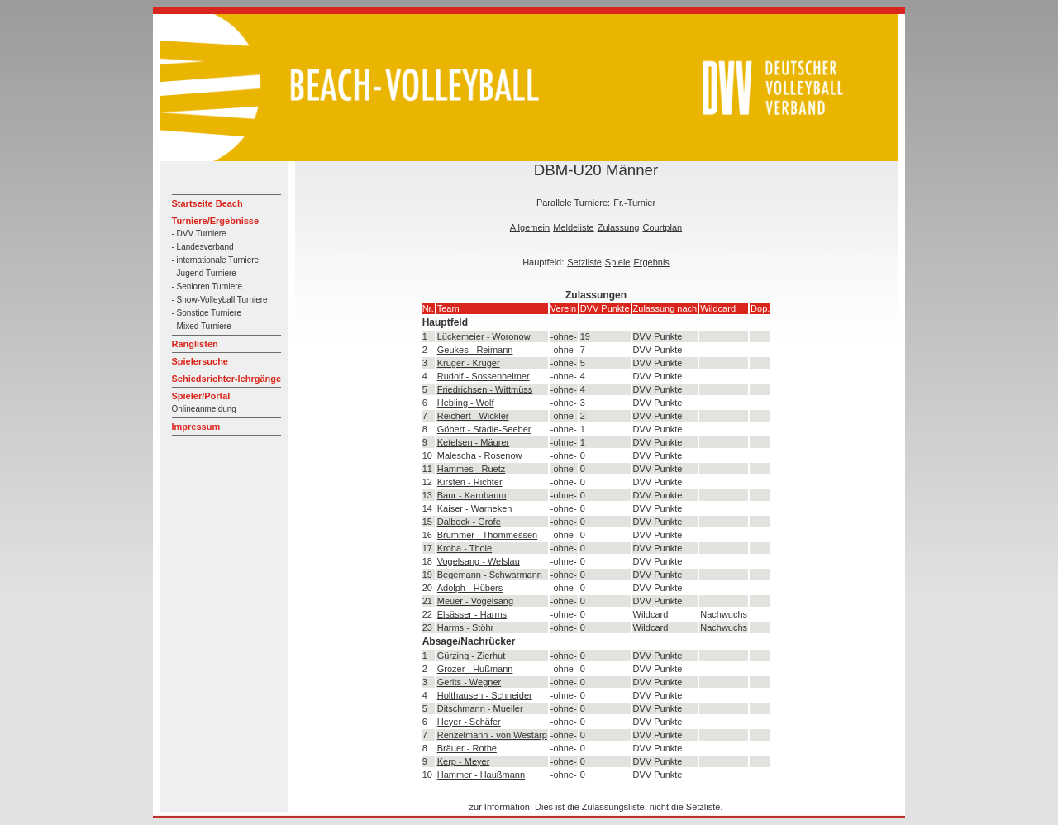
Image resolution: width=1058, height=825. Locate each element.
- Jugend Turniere (204, 273)
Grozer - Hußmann (475, 669)
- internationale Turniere (216, 260)
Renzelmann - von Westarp (492, 735)
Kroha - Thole (464, 548)
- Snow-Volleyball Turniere (220, 299)
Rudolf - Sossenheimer (483, 376)
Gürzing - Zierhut (471, 655)
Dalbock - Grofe (469, 522)
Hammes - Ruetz (471, 469)
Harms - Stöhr (465, 627)
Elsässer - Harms (472, 614)
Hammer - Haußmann (481, 775)
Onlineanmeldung (204, 408)
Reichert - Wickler (473, 416)
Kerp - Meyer (463, 761)
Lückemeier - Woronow (484, 336)
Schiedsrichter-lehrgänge (227, 379)
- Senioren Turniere (207, 286)
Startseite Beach (207, 203)
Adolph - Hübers (470, 588)
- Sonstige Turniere (207, 312)
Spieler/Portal (201, 396)
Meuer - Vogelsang (475, 601)
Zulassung (619, 227)
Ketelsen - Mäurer (473, 442)
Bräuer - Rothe (467, 748)
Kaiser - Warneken (474, 508)
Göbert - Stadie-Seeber (484, 429)
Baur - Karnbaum (472, 495)
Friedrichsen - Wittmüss (485, 389)
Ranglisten (195, 344)
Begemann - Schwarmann (489, 574)
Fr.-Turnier (634, 202)
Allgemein (530, 227)
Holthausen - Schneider (484, 695)
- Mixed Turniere (201, 326)
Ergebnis (651, 262)
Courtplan (662, 227)
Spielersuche (200, 361)
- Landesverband (203, 246)
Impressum (196, 427)
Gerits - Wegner (469, 682)
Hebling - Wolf (465, 403)
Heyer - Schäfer (469, 722)
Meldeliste (573, 227)
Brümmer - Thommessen (487, 535)
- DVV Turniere (199, 233)
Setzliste (584, 262)
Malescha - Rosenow (479, 455)
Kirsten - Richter (470, 482)
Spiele (618, 262)
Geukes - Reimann (475, 350)
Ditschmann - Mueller (480, 708)
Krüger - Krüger (468, 363)
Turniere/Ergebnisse (216, 221)
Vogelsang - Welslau (478, 561)
